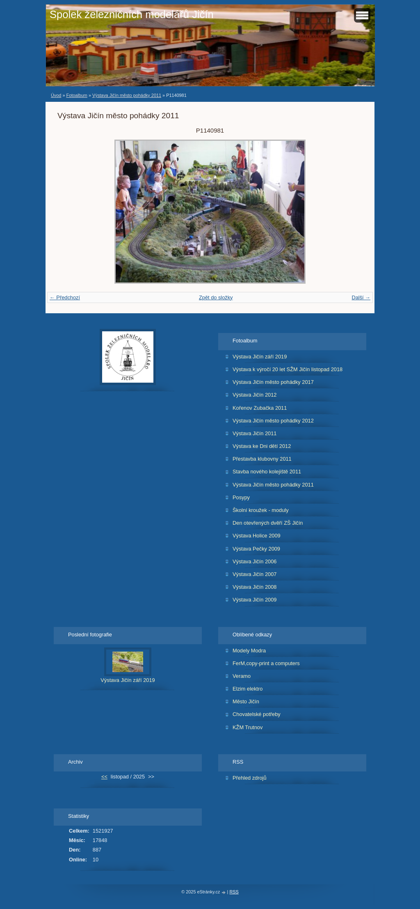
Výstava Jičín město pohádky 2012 (273, 421)
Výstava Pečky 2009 (256, 549)
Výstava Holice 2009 (257, 536)
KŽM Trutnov (247, 727)
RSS (233, 891)
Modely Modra (249, 650)
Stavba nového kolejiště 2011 (267, 471)
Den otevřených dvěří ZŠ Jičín (268, 523)
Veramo (242, 676)
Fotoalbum (76, 95)
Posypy (241, 497)
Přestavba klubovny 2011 (262, 459)
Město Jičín (246, 701)
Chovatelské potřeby (257, 714)
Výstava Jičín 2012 (254, 395)
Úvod (56, 95)
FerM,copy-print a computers (266, 663)
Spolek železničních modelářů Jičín (132, 14)
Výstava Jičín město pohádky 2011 (126, 95)
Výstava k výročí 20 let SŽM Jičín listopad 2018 (287, 369)
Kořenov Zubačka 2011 (260, 408)
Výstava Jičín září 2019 (260, 357)
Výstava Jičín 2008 (254, 587)
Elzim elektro (247, 689)
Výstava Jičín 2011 (254, 433)
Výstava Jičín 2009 (254, 600)
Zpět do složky (216, 297)
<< (104, 777)
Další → (361, 297)
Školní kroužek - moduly (261, 510)
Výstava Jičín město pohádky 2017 (273, 382)
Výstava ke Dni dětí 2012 (262, 446)
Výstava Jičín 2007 (254, 574)
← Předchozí (65, 297)
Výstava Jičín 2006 (254, 561)
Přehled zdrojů (250, 778)
